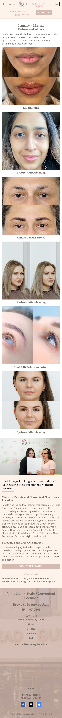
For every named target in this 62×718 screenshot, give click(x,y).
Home (31, 624)
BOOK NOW (44, 12)
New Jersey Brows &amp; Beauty (31, 665)
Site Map (31, 629)
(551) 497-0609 (22, 15)
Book (31, 638)
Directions (31, 633)
